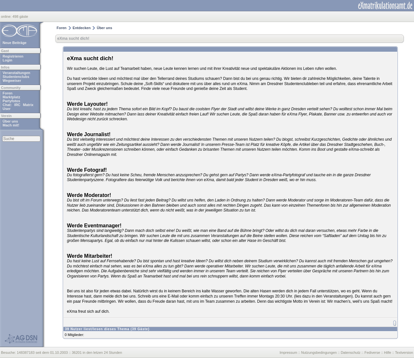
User (6, 109)
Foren (8, 93)
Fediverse (372, 352)
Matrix (28, 105)
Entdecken (82, 28)
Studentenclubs (16, 77)
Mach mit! (11, 125)
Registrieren (13, 56)
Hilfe (387, 352)
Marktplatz (11, 97)
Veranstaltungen (16, 73)
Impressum (288, 352)
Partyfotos (11, 101)
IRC (17, 105)
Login (7, 60)
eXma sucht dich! (73, 38)
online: (6, 16)
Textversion (404, 352)
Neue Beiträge (15, 43)
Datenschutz (350, 352)
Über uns (10, 121)
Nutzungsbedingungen (319, 352)
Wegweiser (12, 80)
